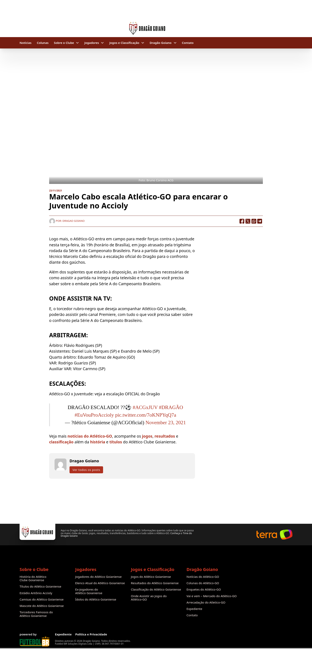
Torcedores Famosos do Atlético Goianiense (36, 614)
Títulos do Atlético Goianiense (40, 586)
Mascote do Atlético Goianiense (42, 606)
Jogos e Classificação (124, 42)
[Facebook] (242, 221)
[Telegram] (260, 221)
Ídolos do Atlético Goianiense (95, 599)
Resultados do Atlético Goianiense (155, 583)
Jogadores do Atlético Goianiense (98, 576)
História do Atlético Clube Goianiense (33, 578)
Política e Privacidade (91, 634)
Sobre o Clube (64, 42)
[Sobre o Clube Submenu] (77, 42)
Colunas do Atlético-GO (203, 583)
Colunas (42, 42)
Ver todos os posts (86, 470)
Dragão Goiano (160, 42)
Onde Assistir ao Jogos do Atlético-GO (149, 597)
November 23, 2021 (165, 422)
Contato (188, 42)
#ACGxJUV (145, 407)
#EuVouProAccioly (94, 415)
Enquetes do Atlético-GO (204, 589)
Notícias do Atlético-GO (203, 576)
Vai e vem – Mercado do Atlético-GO (212, 596)
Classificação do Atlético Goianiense (156, 589)
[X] (248, 221)
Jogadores (91, 42)
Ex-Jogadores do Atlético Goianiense (88, 591)
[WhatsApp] (254, 221)
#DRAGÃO (171, 407)
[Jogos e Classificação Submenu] (142, 42)
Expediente (194, 609)
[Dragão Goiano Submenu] (175, 42)
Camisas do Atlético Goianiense (42, 599)
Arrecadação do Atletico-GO (206, 602)
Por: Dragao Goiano (66, 221)
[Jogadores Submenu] (102, 42)
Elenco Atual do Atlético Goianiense (100, 583)
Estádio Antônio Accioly (36, 593)
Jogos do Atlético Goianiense (151, 576)
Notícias (25, 42)
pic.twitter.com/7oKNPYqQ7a (145, 415)
